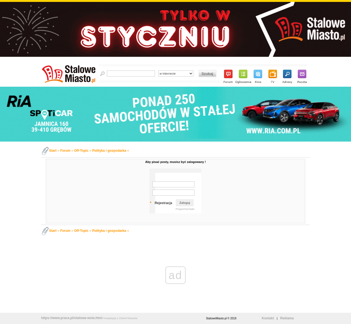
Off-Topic (81, 151)
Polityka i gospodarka (109, 151)
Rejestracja (163, 203)
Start (52, 151)
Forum (65, 151)
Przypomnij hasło (185, 209)
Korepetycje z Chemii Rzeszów (120, 318)
